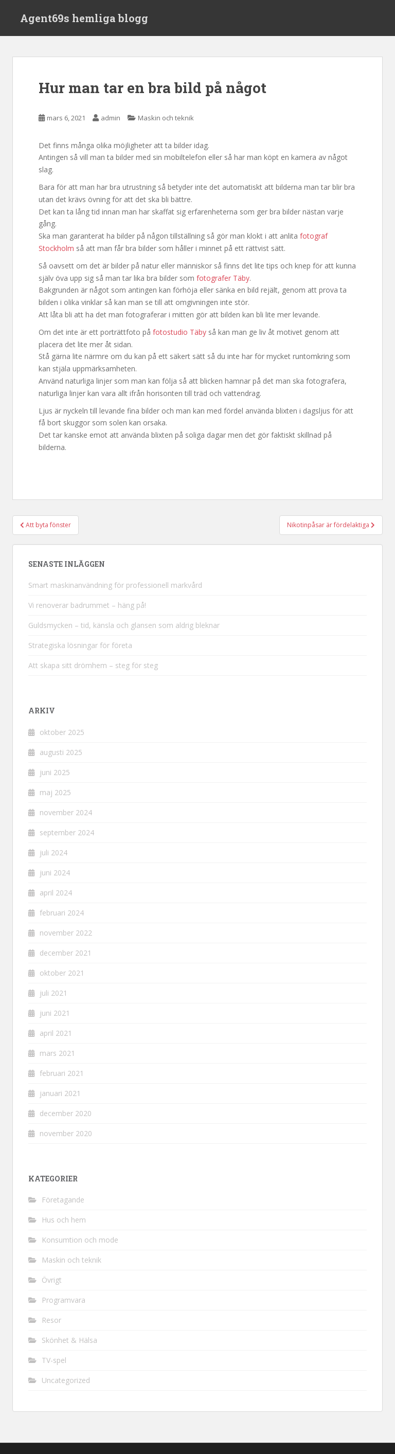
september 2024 (67, 832)
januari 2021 (60, 1093)
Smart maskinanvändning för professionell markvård (115, 585)
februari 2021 (62, 1073)
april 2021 (56, 1033)
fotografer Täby (222, 278)
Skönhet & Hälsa (69, 1340)
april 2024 (56, 892)
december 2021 (66, 953)
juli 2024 (53, 852)
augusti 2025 (61, 752)
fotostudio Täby (179, 332)
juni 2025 (55, 772)
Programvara (63, 1300)
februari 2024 (62, 913)
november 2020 (66, 1133)
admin (110, 117)
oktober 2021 (62, 973)
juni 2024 (55, 872)
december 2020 (66, 1113)
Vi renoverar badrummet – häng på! (87, 605)
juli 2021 (53, 993)
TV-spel (54, 1360)
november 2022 (66, 933)
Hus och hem (64, 1220)
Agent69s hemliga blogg (84, 18)
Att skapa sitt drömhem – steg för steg (93, 665)
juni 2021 (55, 1013)
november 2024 (66, 812)
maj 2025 (55, 792)
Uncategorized (66, 1380)
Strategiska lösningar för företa (80, 645)
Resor (51, 1320)
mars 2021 (57, 1053)
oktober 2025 (62, 732)
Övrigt (52, 1280)
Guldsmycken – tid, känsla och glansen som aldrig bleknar (124, 625)
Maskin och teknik (166, 117)
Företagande (63, 1200)
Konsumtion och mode (80, 1240)
